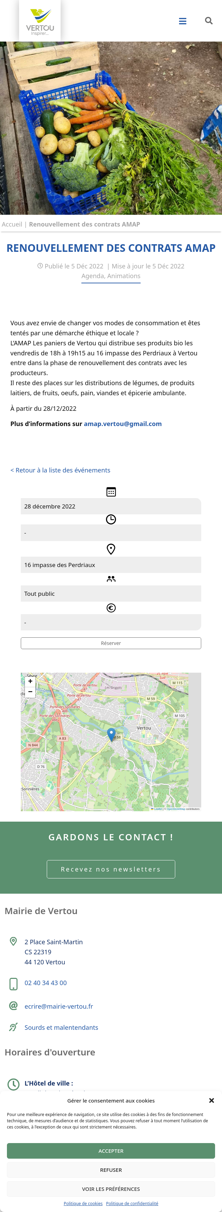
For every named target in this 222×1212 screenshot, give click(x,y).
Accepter (110, 1150)
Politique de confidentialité (132, 1203)
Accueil (12, 224)
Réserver (111, 643)
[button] (211, 1100)
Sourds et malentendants (61, 1027)
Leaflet (156, 809)
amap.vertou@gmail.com (123, 423)
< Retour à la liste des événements (60, 470)
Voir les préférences (111, 1188)
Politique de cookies (83, 1203)
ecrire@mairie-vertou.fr (59, 1006)
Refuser (111, 1169)
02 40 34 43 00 (46, 983)
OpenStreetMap (176, 809)
